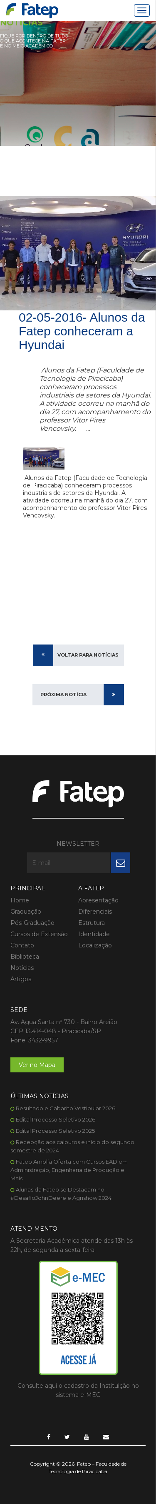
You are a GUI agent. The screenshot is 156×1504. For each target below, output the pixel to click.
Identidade (94, 934)
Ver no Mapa (37, 1065)
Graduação (25, 911)
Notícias (22, 968)
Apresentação (98, 900)
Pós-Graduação (32, 923)
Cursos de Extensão (39, 934)
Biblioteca (24, 956)
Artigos (20, 979)
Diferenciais (95, 911)
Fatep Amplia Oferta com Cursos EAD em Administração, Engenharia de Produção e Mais (69, 1170)
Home (19, 900)
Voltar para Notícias (88, 655)
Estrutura (91, 923)
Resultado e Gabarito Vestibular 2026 (65, 1108)
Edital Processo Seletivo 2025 (55, 1130)
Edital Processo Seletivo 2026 (55, 1119)
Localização (95, 945)
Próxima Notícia (63, 694)
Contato (22, 945)
